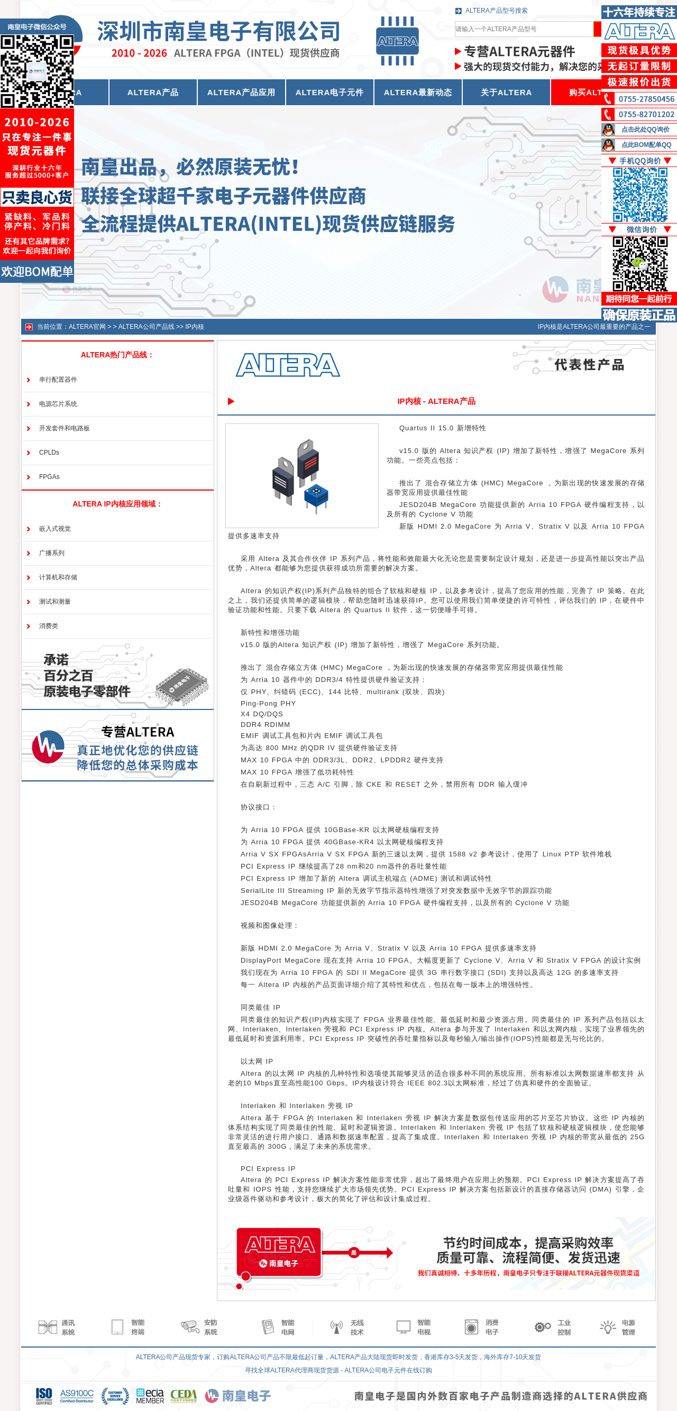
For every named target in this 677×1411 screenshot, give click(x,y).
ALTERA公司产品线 (146, 326)
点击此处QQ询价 (645, 129)
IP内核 (194, 326)
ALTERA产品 (153, 92)
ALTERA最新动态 (418, 92)
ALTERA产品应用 (241, 92)
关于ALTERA (507, 92)
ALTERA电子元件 (330, 92)
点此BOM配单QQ (646, 145)
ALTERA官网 (87, 326)
